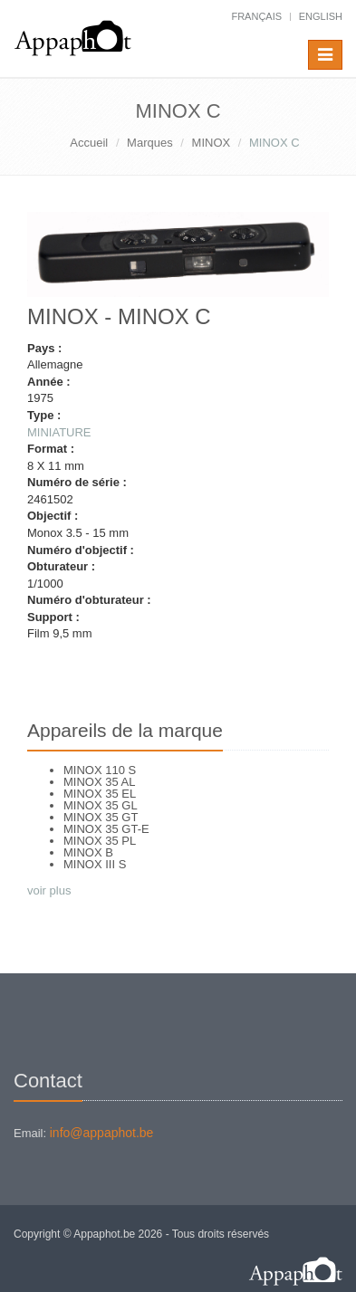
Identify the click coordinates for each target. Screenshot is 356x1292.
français (256, 16)
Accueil (89, 142)
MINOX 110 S (99, 770)
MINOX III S (94, 864)
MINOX (211, 142)
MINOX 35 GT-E (106, 829)
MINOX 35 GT (100, 817)
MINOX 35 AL (99, 782)
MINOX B (88, 852)
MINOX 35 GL (100, 805)
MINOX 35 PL (99, 840)
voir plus (49, 890)
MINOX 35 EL (99, 793)
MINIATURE (59, 432)
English (320, 16)
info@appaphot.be (102, 1132)
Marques (150, 142)
